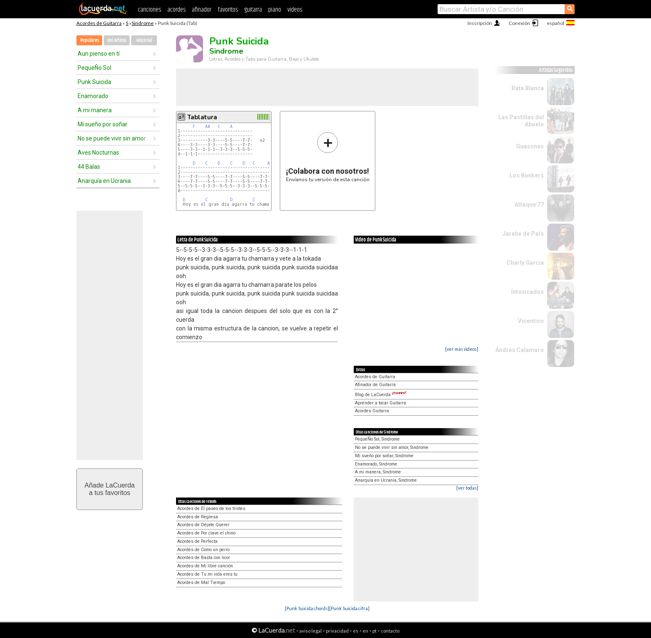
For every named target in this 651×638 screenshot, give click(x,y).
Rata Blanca (528, 88)
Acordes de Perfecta (197, 541)
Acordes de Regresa (197, 517)
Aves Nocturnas (98, 152)
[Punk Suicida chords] (307, 608)
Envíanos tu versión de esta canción (328, 157)
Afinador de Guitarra (375, 384)
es (355, 630)
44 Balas (89, 166)
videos (294, 10)
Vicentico (531, 321)
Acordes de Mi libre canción (205, 566)
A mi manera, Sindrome (378, 472)
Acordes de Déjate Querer (203, 524)
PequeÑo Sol (94, 67)
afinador (201, 10)
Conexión (519, 23)
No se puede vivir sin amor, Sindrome (391, 447)
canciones (149, 10)
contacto (390, 630)
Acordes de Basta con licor (203, 557)
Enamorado (93, 96)
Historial (144, 40)
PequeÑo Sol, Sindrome (377, 439)
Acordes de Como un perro (203, 549)
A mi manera (95, 110)
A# (207, 126)
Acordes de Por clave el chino (206, 533)
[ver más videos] (461, 349)
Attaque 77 (529, 204)
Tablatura (202, 117)
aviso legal (310, 630)
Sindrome (143, 23)
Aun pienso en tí (99, 53)
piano (274, 10)
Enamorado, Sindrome (376, 464)
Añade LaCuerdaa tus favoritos (110, 489)
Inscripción (479, 23)
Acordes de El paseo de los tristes (211, 508)
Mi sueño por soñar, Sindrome (384, 455)
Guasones (530, 146)
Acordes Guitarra (372, 411)
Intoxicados (527, 291)
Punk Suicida (94, 82)
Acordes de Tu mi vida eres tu (207, 574)
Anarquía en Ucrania (104, 180)
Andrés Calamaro (519, 350)
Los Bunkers (526, 175)
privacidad (337, 630)
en (365, 630)
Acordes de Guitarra (99, 23)
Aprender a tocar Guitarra (380, 403)
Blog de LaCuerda (380, 394)
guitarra (253, 10)
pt (374, 630)
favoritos (228, 10)
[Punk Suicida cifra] (349, 608)
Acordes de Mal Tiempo (201, 582)
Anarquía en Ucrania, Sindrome (386, 480)
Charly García (525, 262)
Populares (89, 40)
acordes (176, 10)
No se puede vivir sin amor (112, 138)
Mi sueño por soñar (102, 124)
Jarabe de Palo (523, 233)
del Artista (116, 40)
